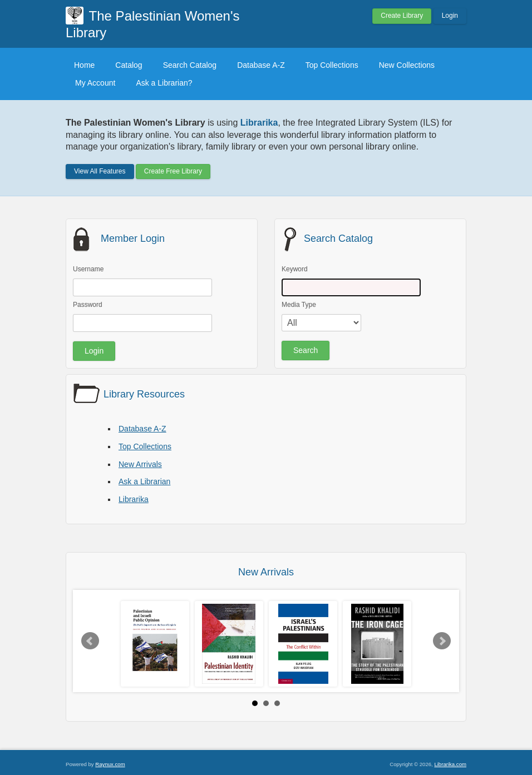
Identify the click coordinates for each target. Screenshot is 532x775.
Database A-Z (261, 65)
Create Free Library (173, 171)
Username (88, 269)
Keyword (295, 269)
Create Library (402, 15)
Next (442, 641)
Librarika (134, 499)
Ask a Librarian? (164, 82)
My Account (95, 82)
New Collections (407, 65)
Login (450, 15)
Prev (90, 641)
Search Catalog (190, 65)
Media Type (299, 305)
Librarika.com (450, 764)
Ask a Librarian (144, 481)
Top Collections (332, 65)
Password (87, 305)
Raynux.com (110, 764)
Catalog (128, 65)
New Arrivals (140, 464)
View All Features (100, 171)
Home (84, 65)
